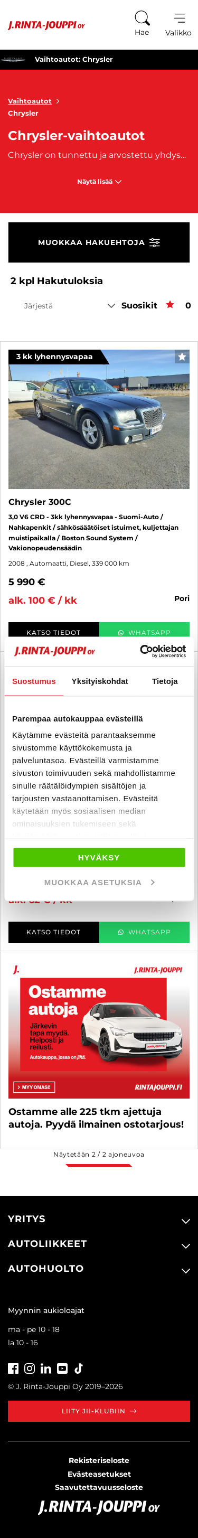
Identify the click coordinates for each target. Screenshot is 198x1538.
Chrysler (23, 113)
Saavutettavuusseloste (99, 1487)
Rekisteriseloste (99, 1460)
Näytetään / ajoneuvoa (99, 1154)
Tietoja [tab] (165, 680)
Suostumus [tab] (34, 680)
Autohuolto (46, 1268)
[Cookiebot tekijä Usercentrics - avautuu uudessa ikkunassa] (141, 652)
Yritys (26, 1219)
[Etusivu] (42, 25)
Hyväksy (99, 856)
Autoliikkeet (47, 1244)
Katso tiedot (53, 632)
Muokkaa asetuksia (99, 882)
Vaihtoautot (36, 101)
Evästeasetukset (99, 1474)
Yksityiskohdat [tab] (100, 680)
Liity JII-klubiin (99, 1411)
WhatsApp (144, 632)
